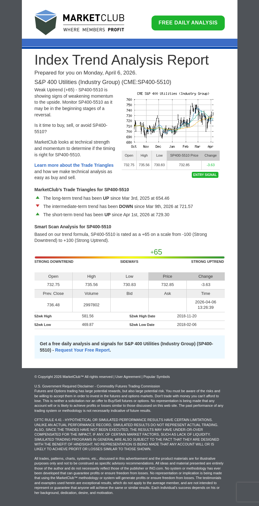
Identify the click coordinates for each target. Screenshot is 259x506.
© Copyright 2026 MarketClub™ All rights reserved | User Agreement (88, 377)
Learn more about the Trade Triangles (74, 165)
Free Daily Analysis (188, 22)
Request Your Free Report (82, 350)
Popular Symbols (156, 377)
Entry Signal (205, 175)
